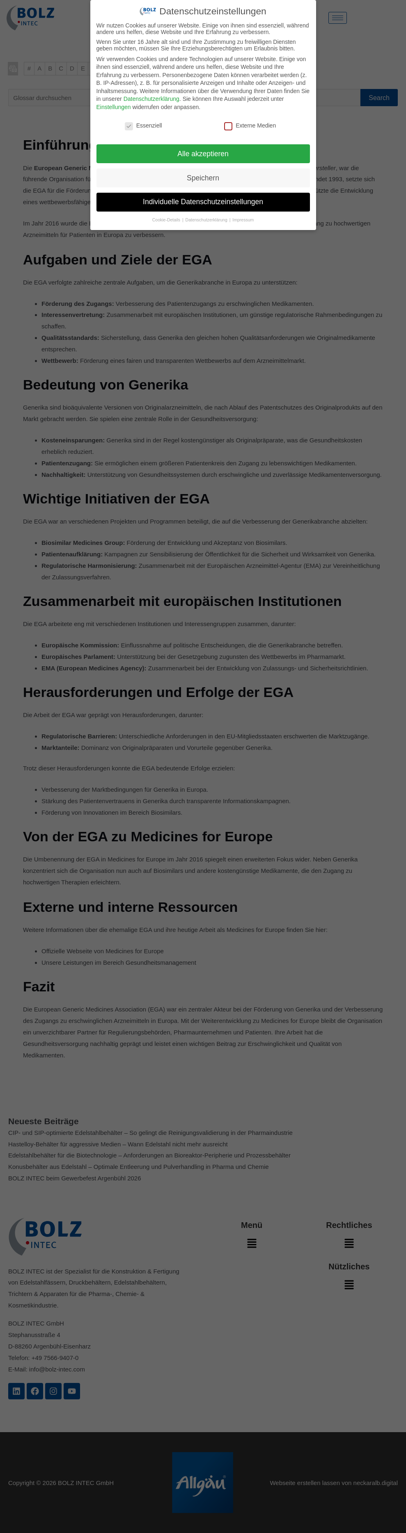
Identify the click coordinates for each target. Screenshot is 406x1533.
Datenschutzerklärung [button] (207, 219)
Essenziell (143, 125)
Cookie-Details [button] (166, 219)
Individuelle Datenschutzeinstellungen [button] (203, 202)
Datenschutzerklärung (151, 99)
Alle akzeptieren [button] (203, 154)
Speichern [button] (203, 178)
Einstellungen (113, 107)
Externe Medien (250, 125)
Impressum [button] (243, 219)
